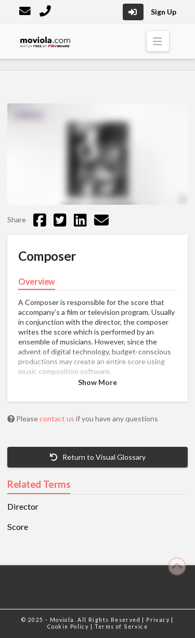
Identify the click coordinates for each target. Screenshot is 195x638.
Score (17, 526)
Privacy (158, 620)
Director (22, 506)
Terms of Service (121, 626)
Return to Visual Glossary (98, 457)
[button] (158, 41)
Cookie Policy (68, 626)
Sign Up (163, 11)
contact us (58, 418)
